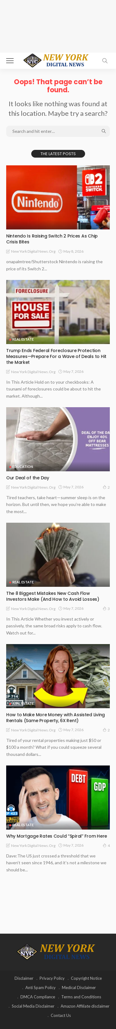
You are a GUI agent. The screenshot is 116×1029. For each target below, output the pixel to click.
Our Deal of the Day (27, 478)
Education (22, 466)
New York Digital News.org (33, 251)
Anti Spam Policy (40, 987)
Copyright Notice (86, 978)
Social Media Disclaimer (33, 1006)
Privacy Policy (52, 978)
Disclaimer (24, 978)
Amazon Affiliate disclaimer (85, 1006)
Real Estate (23, 339)
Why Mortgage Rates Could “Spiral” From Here (56, 836)
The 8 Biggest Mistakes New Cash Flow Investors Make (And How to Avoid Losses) (52, 596)
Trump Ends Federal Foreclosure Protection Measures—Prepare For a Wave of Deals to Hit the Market (56, 356)
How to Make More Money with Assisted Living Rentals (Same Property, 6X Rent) (55, 718)
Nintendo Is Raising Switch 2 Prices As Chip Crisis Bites (52, 239)
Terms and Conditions (81, 996)
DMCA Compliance (37, 996)
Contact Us (61, 1015)
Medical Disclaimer (79, 987)
